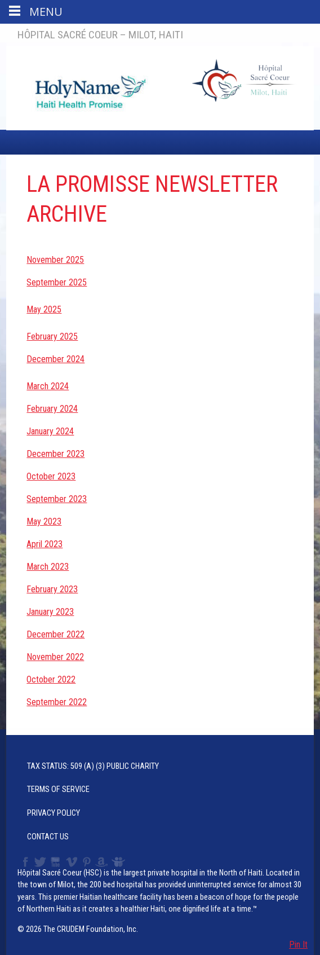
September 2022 (56, 702)
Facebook (24, 862)
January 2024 (50, 431)
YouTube (56, 862)
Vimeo (72, 862)
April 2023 (44, 544)
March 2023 (47, 566)
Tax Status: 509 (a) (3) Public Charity (93, 766)
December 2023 (55, 453)
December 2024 (55, 359)
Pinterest (87, 862)
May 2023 (43, 521)
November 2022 (55, 657)
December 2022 (55, 634)
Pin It (298, 944)
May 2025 (43, 309)
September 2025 (56, 282)
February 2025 (52, 336)
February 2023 (52, 589)
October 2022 (50, 679)
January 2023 (50, 611)
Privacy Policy (53, 813)
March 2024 (47, 386)
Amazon (101, 862)
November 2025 (55, 259)
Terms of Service (58, 789)
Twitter (39, 862)
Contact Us (48, 837)
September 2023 (56, 499)
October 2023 (50, 476)
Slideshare (120, 862)
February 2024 (52, 408)
